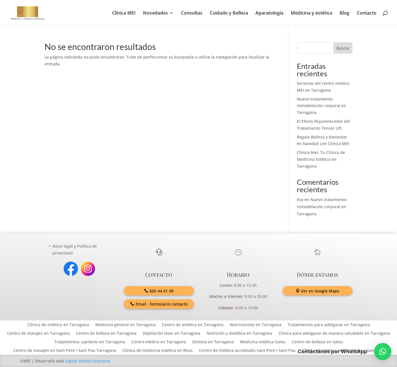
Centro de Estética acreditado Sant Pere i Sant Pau (247, 350)
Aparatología (269, 13)
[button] (382, 351)
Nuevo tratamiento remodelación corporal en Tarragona (321, 105)
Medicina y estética (311, 13)
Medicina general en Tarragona (125, 325)
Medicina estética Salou (262, 342)
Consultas (191, 13)
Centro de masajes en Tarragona (38, 333)
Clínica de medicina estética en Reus (157, 350)
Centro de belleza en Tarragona (106, 333)
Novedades (155, 13)
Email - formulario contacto (162, 304)
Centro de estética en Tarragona (192, 325)
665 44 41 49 (162, 291)
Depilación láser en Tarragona (171, 333)
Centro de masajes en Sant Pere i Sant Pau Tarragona (64, 350)
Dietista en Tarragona (213, 342)
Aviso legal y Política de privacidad (75, 249)
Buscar (343, 48)
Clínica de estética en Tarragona (58, 325)
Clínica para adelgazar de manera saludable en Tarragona (334, 333)
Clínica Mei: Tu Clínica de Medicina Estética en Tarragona (321, 159)
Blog (344, 13)
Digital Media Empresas (87, 361)
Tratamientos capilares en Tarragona (89, 342)
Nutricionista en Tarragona (255, 325)
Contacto (366, 13)
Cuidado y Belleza (229, 13)
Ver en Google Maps (320, 291)
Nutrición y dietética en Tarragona (239, 333)
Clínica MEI (124, 13)
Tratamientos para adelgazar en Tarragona (329, 325)
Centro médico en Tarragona (158, 342)
